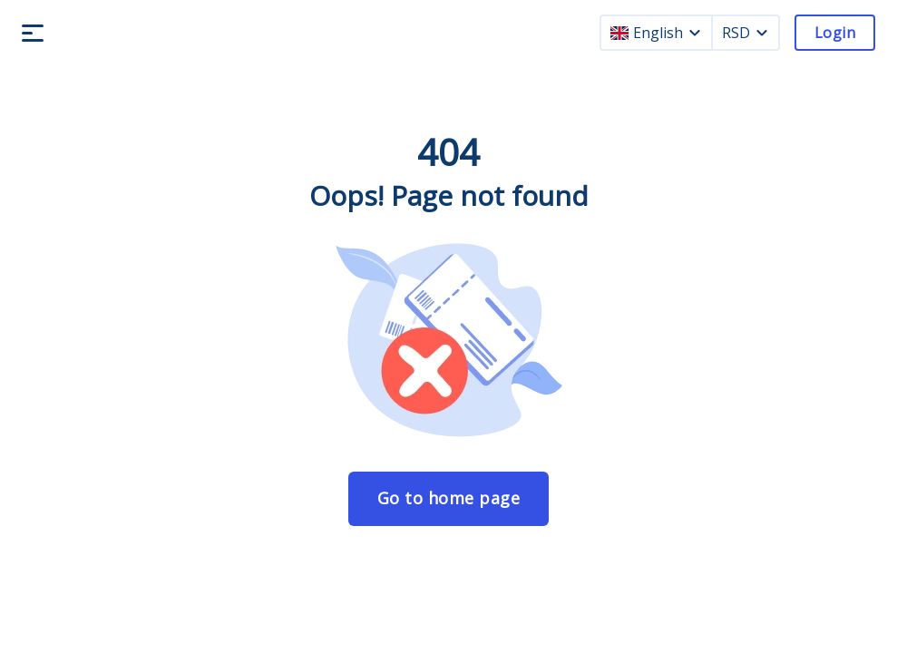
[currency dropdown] (762, 32)
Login (834, 33)
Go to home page (449, 498)
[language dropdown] (695, 32)
